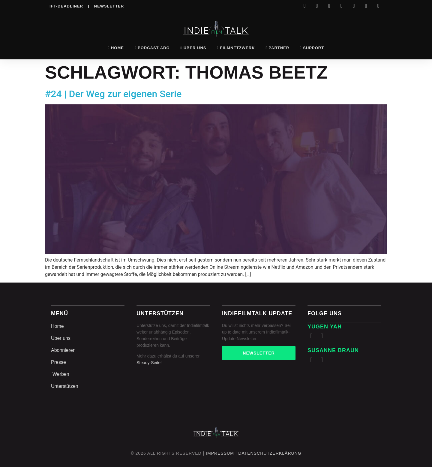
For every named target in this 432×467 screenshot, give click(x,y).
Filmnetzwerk (236, 48)
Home (116, 48)
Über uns (193, 48)
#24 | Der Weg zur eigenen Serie (113, 94)
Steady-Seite (148, 362)
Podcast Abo (152, 48)
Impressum (220, 453)
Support (312, 48)
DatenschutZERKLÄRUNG (269, 453)
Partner (278, 48)
